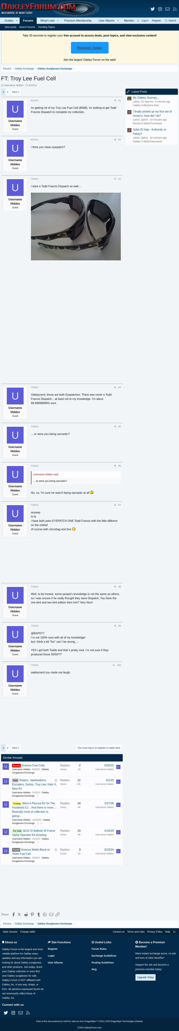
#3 (119, 179)
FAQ (94, 969)
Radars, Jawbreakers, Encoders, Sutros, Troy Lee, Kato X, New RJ (33, 783)
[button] (17, 21)
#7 (119, 504)
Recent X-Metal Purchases (146, 123)
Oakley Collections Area (145, 105)
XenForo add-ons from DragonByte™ (80, 1021)
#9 (119, 624)
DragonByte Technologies (123, 1021)
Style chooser (10, 931)
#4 (119, 386)
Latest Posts (138, 91)
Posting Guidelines (103, 962)
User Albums (106, 20)
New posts (10, 27)
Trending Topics (46, 27)
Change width (27, 931)
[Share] (114, 100)
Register (53, 948)
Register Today (89, 48)
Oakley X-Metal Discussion (146, 141)
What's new (47, 20)
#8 (119, 585)
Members (130, 20)
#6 (119, 464)
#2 (119, 139)
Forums (28, 20)
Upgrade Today (145, 977)
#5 (119, 425)
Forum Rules (99, 948)
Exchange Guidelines (104, 955)
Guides (9, 20)
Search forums (27, 27)
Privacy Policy (154, 931)
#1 (119, 100)
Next (15, 92)
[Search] (170, 21)
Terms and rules (136, 931)
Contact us (118, 931)
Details (139, 1021)
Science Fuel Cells (34, 764)
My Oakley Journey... (145, 97)
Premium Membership (78, 20)
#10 (118, 664)
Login (51, 955)
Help (167, 931)
